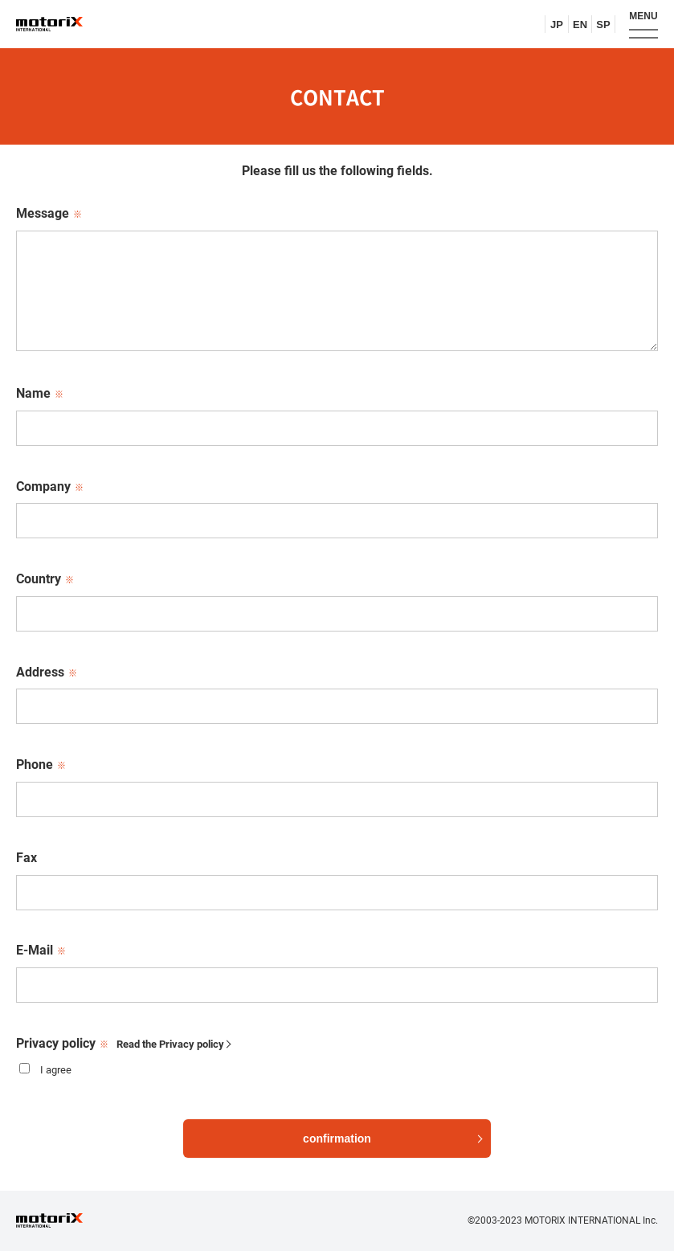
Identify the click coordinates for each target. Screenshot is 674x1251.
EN (580, 24)
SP (603, 24)
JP (556, 24)
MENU (643, 15)
